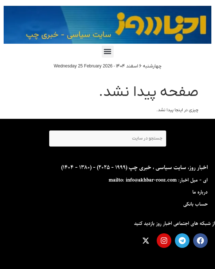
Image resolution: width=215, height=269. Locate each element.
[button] (108, 52)
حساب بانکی (195, 204)
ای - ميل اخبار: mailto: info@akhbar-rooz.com (158, 180)
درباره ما (200, 192)
